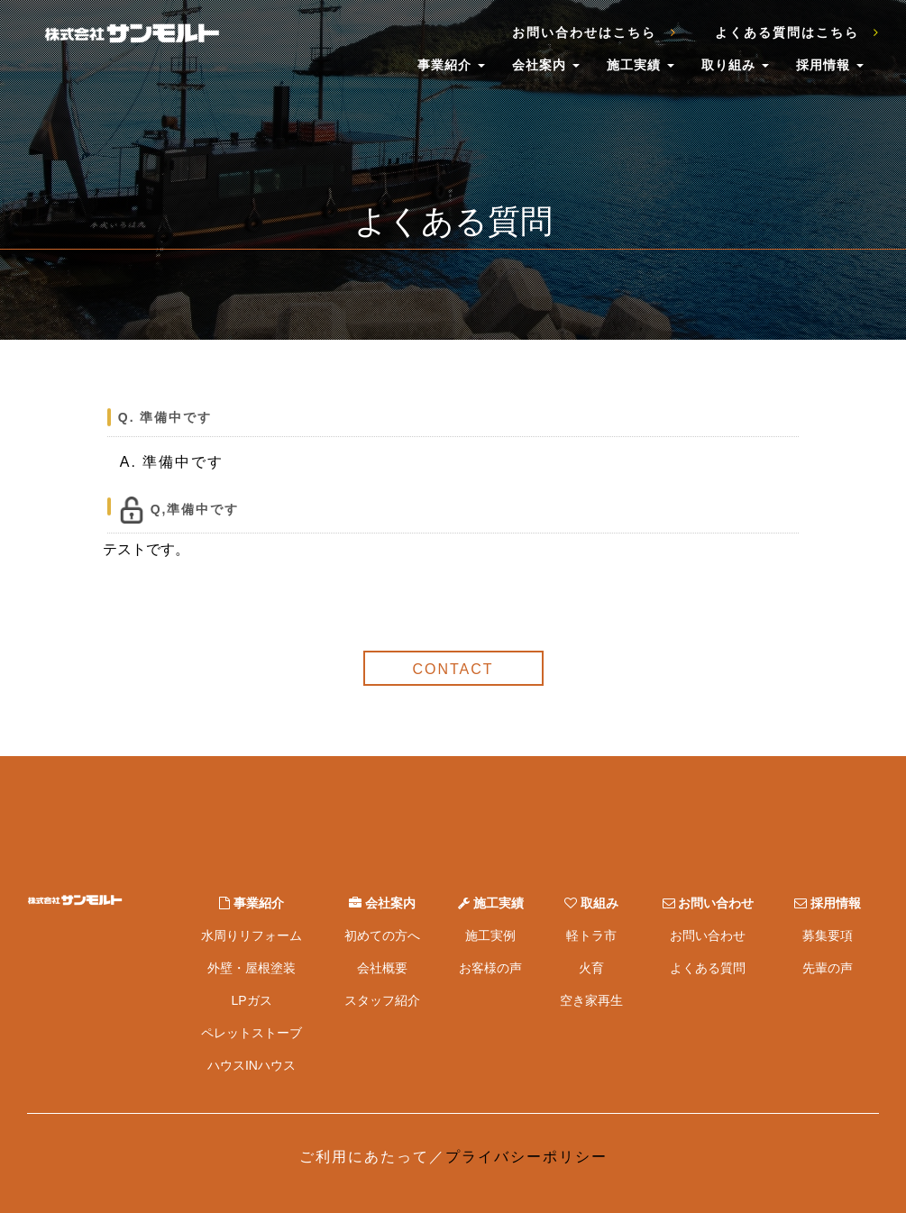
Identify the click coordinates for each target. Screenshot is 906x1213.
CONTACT (452, 669)
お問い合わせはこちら (594, 32)
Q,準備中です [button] (179, 510)
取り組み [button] (735, 65)
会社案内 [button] (546, 65)
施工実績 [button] (640, 65)
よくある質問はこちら (797, 32)
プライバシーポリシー (526, 1156)
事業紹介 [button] (451, 65)
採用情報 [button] (830, 65)
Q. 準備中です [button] (165, 417)
